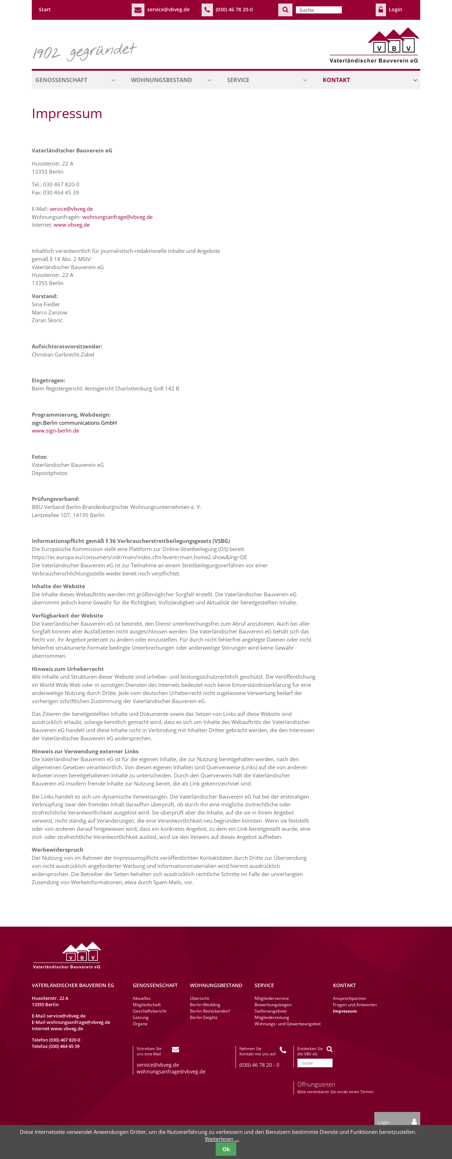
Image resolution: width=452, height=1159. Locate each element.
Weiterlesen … (222, 1138)
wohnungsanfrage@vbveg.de (117, 216)
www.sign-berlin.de (55, 430)
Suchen (285, 10)
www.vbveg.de (72, 224)
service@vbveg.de (168, 9)
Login (395, 9)
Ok (226, 1149)
